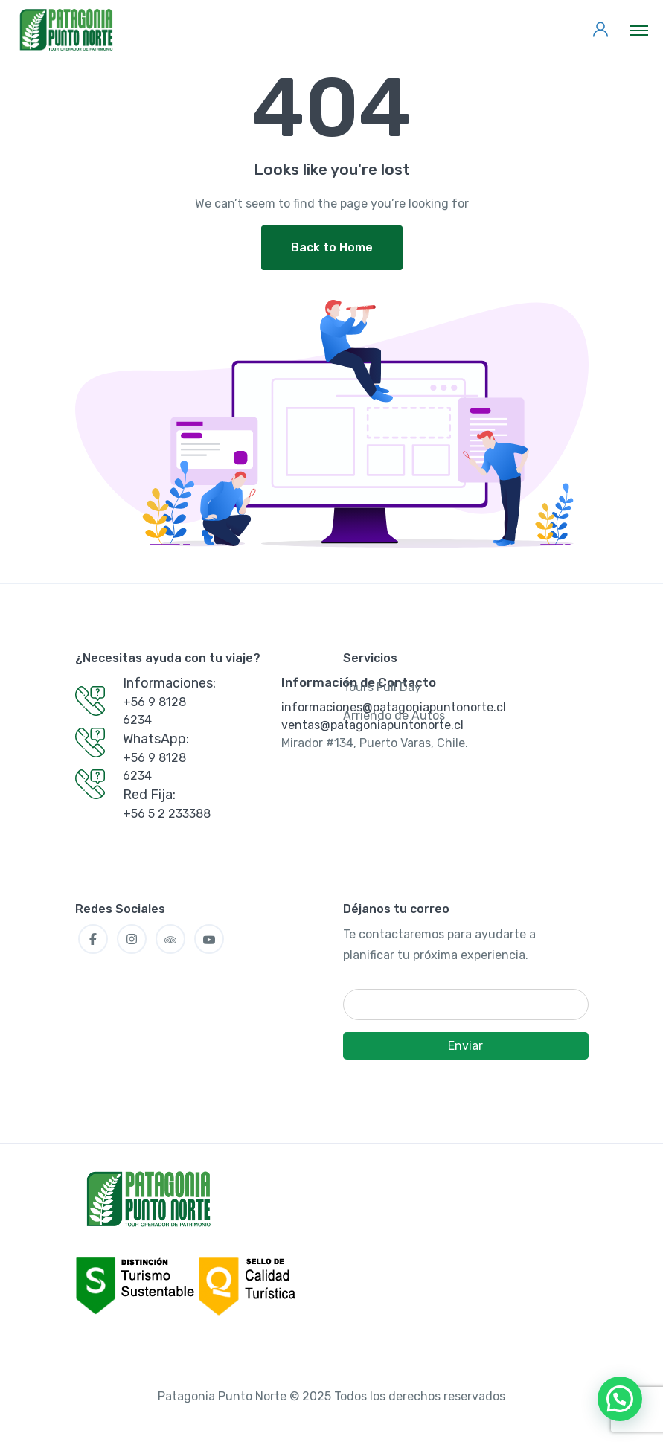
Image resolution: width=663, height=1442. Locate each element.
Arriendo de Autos (394, 715)
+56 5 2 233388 (167, 814)
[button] (620, 1399)
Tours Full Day (382, 687)
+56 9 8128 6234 (154, 711)
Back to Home (332, 247)
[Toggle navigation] (639, 30)
